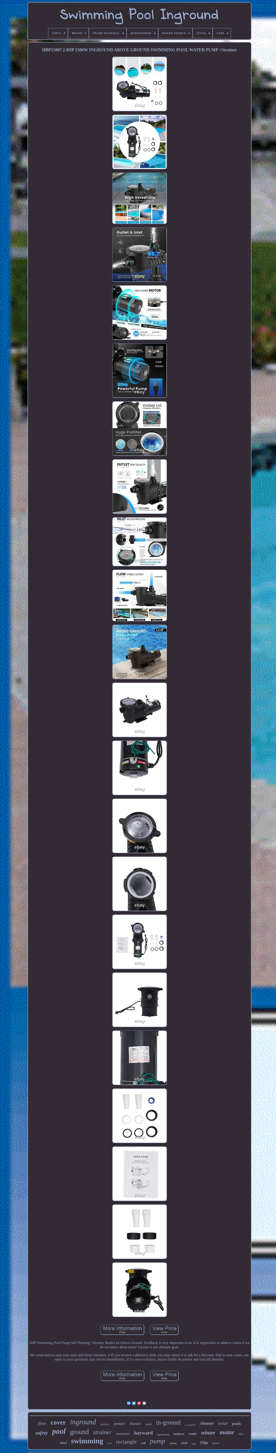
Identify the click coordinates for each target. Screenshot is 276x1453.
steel (63, 1443)
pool (59, 1431)
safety (42, 1433)
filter (42, 1423)
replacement (163, 1434)
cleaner (207, 1423)
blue (241, 1434)
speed (215, 1443)
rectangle (126, 1442)
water (192, 1434)
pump (157, 1441)
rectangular (190, 1424)
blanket (135, 1424)
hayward (143, 1433)
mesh (148, 1424)
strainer (102, 1432)
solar (223, 1423)
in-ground (168, 1422)
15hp (204, 1442)
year (184, 1443)
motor (227, 1432)
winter (208, 1433)
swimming (87, 1441)
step (194, 1444)
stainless (104, 1424)
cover (58, 1422)
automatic (123, 1434)
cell (143, 1443)
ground (79, 1432)
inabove (178, 1434)
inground (83, 1422)
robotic (173, 1443)
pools (236, 1423)
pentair (119, 1423)
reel (109, 1443)
